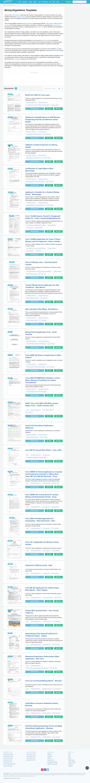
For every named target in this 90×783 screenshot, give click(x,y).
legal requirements (27, 23)
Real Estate (45, 1)
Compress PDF (50, 760)
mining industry (15, 15)
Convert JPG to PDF (7, 766)
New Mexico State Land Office (32, 320)
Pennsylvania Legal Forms (31, 389)
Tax (50, 1)
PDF (49, 108)
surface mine (40, 26)
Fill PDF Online (35, 108)
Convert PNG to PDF (8, 758)
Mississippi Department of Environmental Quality (35, 181)
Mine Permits (38, 250)
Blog (58, 1)
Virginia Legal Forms (42, 364)
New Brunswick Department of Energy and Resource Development (38, 271)
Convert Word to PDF (8, 754)
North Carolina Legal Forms (44, 341)
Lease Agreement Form (43, 102)
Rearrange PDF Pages (52, 762)
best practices (17, 59)
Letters (35, 1)
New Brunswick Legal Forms (31, 273)
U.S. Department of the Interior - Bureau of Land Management (37, 105)
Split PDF (49, 754)
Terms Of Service (72, 762)
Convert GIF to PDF (7, 760)
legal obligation (55, 50)
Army (19, 1)
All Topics (70, 766)
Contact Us (70, 764)
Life (39, 1)
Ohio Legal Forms (46, 528)
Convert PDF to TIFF (30, 760)
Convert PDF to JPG (30, 754)
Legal (30, 1)
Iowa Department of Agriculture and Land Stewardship (36, 457)
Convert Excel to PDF (8, 756)
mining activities (47, 40)
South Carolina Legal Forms (48, 409)
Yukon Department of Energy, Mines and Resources (36, 225)
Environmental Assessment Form (32, 298)
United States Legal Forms (31, 102)
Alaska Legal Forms (42, 131)
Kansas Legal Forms (47, 550)
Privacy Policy (71, 760)
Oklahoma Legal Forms (43, 434)
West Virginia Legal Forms (48, 597)
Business (24, 1)
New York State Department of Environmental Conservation (37, 668)
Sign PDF (49, 758)
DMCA (69, 758)
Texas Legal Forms (46, 483)
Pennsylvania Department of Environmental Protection (36, 391)
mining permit (57, 25)
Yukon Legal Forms (29, 227)
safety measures (50, 23)
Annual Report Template (35, 688)
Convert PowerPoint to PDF (9, 764)
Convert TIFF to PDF (8, 762)
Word (58, 108)
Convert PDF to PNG (31, 756)
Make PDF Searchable (52, 764)
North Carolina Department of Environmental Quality (36, 343)
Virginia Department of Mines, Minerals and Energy (35, 366)
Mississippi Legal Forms (43, 179)
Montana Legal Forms (47, 713)
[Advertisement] (33, 77)
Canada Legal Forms (52, 225)
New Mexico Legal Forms (43, 295)
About (69, 754)
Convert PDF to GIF (30, 758)
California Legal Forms (47, 621)
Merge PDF (49, 756)
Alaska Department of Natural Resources (34, 134)
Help (69, 756)
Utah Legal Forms (46, 573)
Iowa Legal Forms (46, 455)
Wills (54, 1)
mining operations (20, 16)
